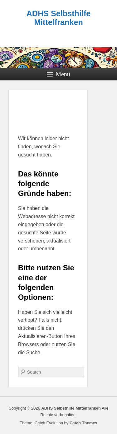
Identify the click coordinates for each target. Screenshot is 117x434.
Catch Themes (83, 423)
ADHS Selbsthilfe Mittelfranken (59, 18)
